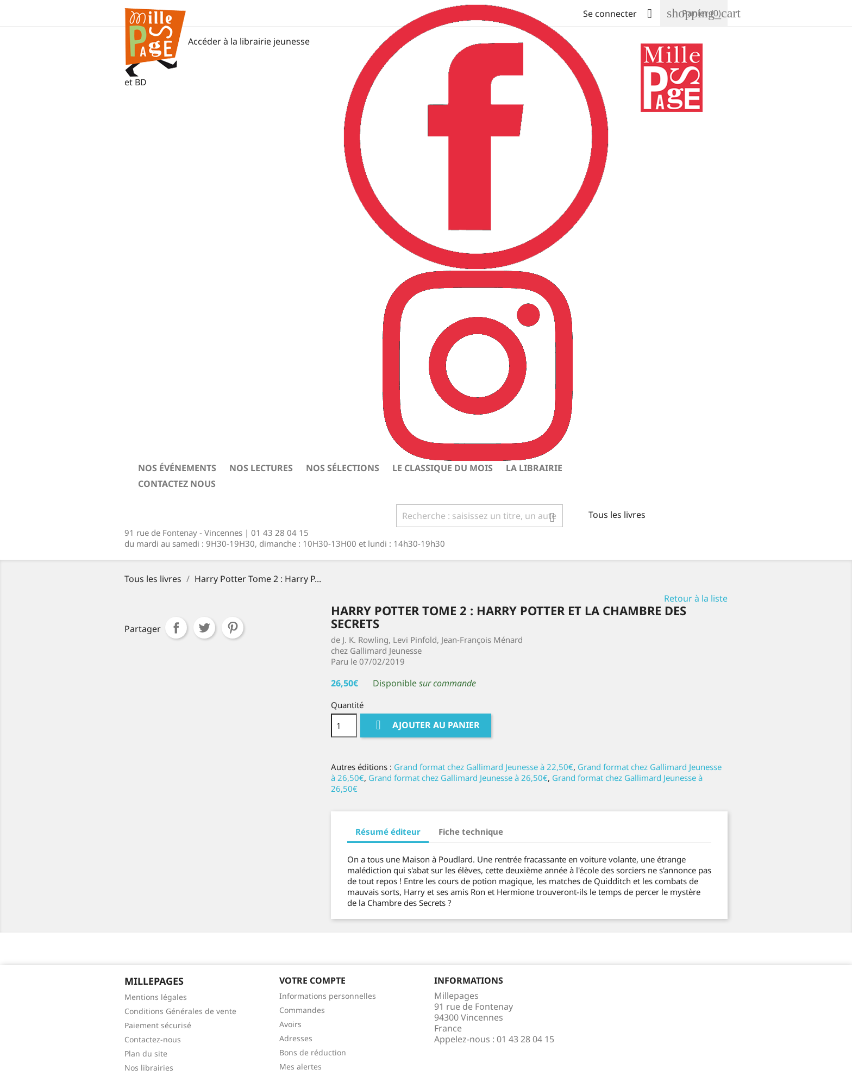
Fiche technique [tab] (470, 831)
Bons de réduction (312, 1052)
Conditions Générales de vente (180, 1011)
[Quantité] (344, 725)
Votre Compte (312, 980)
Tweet (204, 628)
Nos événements (177, 468)
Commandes (302, 1010)
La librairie (534, 468)
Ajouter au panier (426, 725)
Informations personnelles (327, 996)
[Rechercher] (479, 515)
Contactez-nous (152, 1039)
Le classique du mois (442, 468)
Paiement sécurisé (157, 1025)
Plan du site (145, 1053)
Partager (176, 628)
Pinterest (232, 628)
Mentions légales (155, 997)
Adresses (295, 1038)
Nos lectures (261, 468)
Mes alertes (300, 1066)
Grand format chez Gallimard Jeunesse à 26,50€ (458, 777)
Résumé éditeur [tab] (388, 831)
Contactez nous (177, 484)
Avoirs (290, 1024)
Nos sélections (342, 468)
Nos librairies (148, 1067)
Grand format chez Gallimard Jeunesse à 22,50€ (483, 766)
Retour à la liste (696, 598)
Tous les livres (617, 515)
